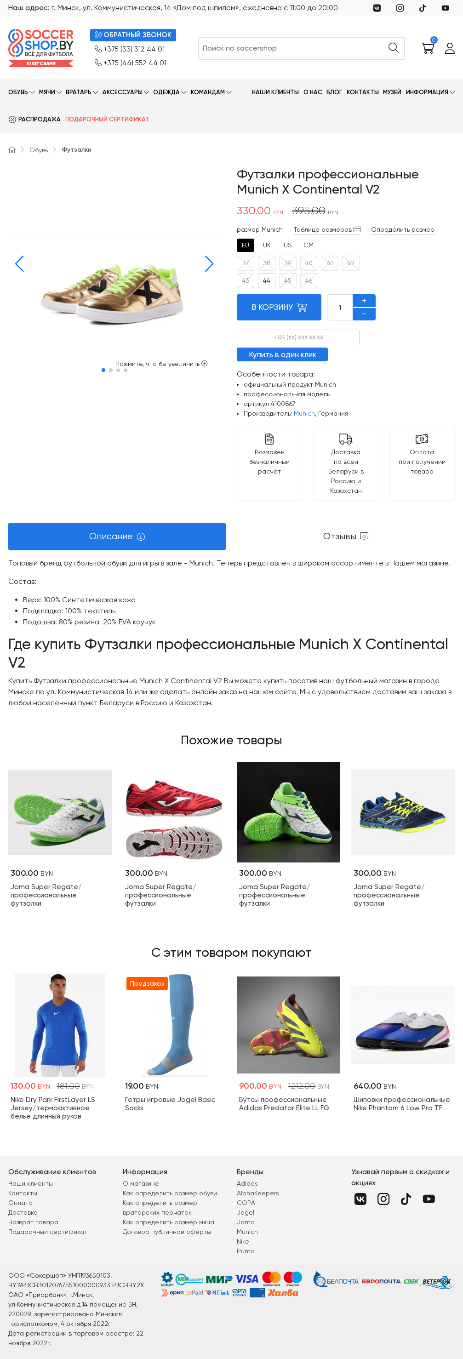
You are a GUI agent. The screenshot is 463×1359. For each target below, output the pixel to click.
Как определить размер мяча (168, 1222)
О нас (312, 92)
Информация (427, 92)
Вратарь (78, 92)
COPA (246, 1202)
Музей (392, 92)
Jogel (245, 1212)
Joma (246, 1222)
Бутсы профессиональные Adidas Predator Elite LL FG (284, 1104)
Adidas (247, 1183)
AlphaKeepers (258, 1193)
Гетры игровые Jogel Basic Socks (170, 1104)
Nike (243, 1241)
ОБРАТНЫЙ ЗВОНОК (133, 35)
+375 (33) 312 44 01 (130, 49)
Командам (208, 92)
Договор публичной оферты (167, 1231)
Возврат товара (33, 1222)
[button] (17, 264)
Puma (246, 1251)
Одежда (166, 92)
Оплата (20, 1202)
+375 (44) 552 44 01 (130, 63)
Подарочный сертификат (107, 119)
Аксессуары (123, 92)
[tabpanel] (231, 633)
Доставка (23, 1212)
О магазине (141, 1183)
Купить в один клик (282, 354)
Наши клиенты (275, 92)
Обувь (18, 92)
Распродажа (39, 119)
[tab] (245, 245)
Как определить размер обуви (170, 1193)
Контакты (363, 92)
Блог (334, 92)
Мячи (47, 92)
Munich (304, 413)
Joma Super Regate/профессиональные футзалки (46, 895)
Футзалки (76, 150)
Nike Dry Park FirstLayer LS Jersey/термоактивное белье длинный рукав (53, 1108)
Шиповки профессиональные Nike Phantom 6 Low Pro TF (402, 1104)
